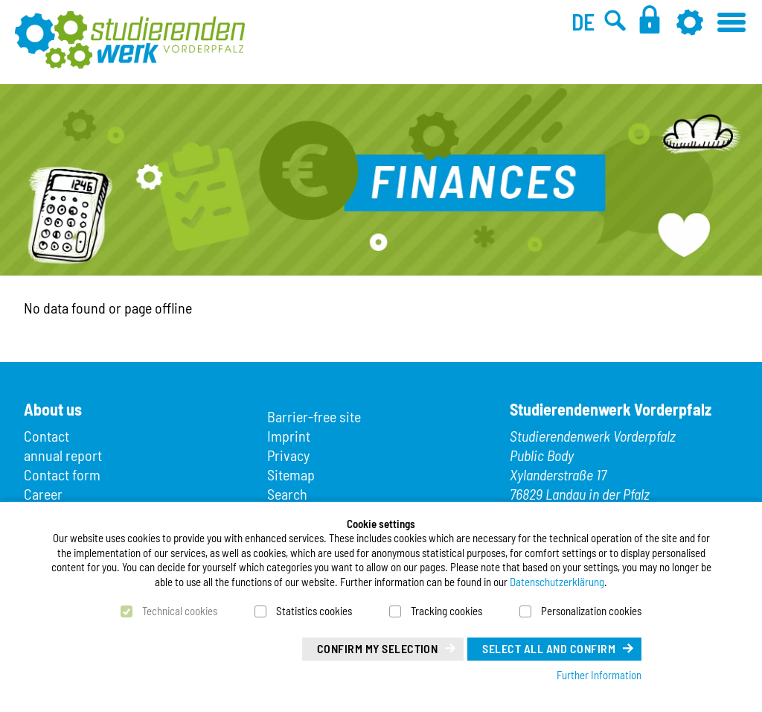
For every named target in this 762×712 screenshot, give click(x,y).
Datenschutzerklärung (557, 581)
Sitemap (291, 474)
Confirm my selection (377, 648)
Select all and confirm (548, 648)
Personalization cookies (591, 610)
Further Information (599, 674)
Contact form (62, 474)
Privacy (288, 455)
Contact (46, 436)
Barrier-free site (314, 416)
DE (583, 21)
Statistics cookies (314, 610)
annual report (63, 455)
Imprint (288, 436)
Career (43, 494)
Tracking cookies (446, 610)
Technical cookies (179, 610)
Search (287, 494)
